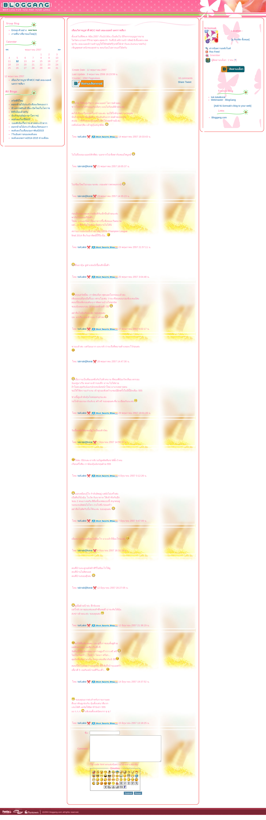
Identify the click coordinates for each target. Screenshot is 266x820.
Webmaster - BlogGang (223, 99)
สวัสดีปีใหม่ (17, 100)
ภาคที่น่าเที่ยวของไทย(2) (24, 34)
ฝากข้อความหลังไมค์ (218, 48)
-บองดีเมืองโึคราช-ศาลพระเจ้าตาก (29, 123)
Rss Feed (212, 51)
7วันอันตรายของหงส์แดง (24, 134)
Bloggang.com (219, 117)
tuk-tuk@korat (87, 166)
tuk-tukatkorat (218, 97)
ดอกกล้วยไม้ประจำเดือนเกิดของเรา (29, 104)
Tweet (188, 82)
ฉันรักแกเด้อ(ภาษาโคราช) (25, 115)
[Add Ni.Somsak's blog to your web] (232, 105)
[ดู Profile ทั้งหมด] (240, 39)
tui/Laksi (84, 136)
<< (7, 49)
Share (181, 82)
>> (59, 49)
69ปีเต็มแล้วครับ (19, 112)
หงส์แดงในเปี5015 (20, 119)
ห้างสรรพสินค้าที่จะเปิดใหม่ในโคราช (30, 108)
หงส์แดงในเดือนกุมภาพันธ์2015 (27, 130)
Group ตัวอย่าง (19, 30)
